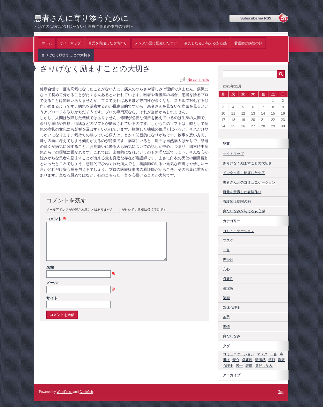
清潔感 (228, 288)
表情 (226, 326)
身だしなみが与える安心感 (205, 43)
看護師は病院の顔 (248, 43)
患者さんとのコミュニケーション (249, 182)
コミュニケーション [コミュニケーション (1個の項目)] (238, 354)
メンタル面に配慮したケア (156, 43)
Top (280, 392)
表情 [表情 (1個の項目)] (248, 365)
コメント (56, 219)
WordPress (64, 392)
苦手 (226, 317)
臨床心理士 (231, 307)
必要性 (228, 279)
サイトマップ (70, 43)
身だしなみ (231, 336)
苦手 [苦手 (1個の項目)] (239, 365)
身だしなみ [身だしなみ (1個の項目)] (264, 365)
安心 (226, 269)
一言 (226, 250)
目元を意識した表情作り (107, 43)
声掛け (228, 259)
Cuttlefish (86, 392)
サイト (52, 306)
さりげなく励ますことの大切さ (66, 55)
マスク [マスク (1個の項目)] (262, 354)
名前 (81, 275)
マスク (228, 240)
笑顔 (226, 298)
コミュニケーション (238, 231)
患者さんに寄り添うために (81, 18)
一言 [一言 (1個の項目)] (273, 354)
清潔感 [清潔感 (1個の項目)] (260, 360)
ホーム (46, 43)
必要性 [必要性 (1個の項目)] (247, 360)
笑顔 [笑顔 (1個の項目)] (271, 360)
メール (81, 290)
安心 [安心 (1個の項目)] (235, 360)
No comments (198, 79)
